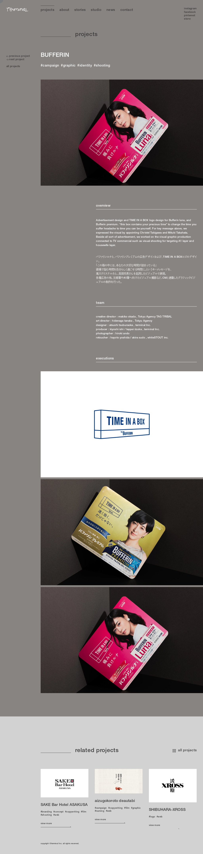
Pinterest (189, 15)
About (64, 10)
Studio (96, 10)
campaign (51, 65)
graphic (69, 65)
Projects (47, 10)
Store (187, 19)
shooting (103, 65)
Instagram (190, 8)
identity (85, 65)
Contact (126, 10)
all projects (185, 750)
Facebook (190, 12)
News (110, 10)
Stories (80, 10)
